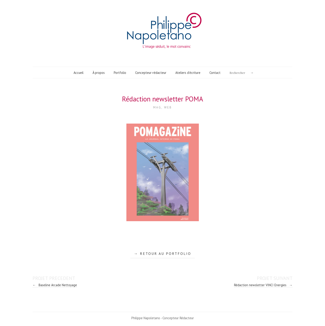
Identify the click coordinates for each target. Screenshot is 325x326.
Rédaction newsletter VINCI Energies (263, 285)
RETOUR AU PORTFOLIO (165, 253)
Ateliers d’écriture (187, 72)
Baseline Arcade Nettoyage (54, 285)
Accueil (79, 72)
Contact (215, 72)
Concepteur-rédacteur (150, 72)
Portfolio (120, 72)
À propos (99, 72)
